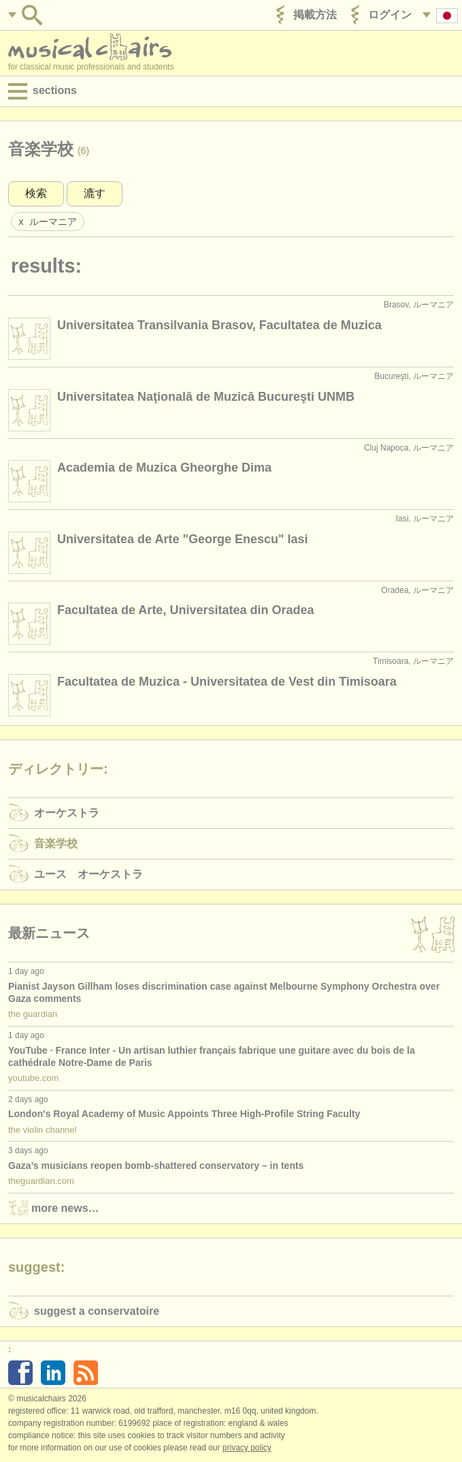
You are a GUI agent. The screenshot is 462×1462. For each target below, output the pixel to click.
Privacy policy (246, 1447)
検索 (36, 193)
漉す (94, 193)
